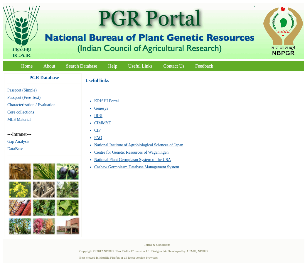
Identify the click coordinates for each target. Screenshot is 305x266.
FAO (98, 137)
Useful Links (140, 65)
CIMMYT (102, 123)
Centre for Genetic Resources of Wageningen (131, 152)
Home (27, 65)
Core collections (20, 112)
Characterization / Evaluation (31, 105)
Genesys (101, 108)
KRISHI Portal (106, 101)
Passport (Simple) (22, 90)
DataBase (15, 149)
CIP (97, 130)
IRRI (98, 115)
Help (112, 65)
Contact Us (174, 65)
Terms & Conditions (157, 244)
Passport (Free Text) (24, 97)
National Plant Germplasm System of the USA (132, 159)
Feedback (204, 65)
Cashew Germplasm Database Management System (136, 167)
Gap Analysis (18, 141)
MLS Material (19, 119)
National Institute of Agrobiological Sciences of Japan (138, 145)
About (49, 65)
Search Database (81, 65)
